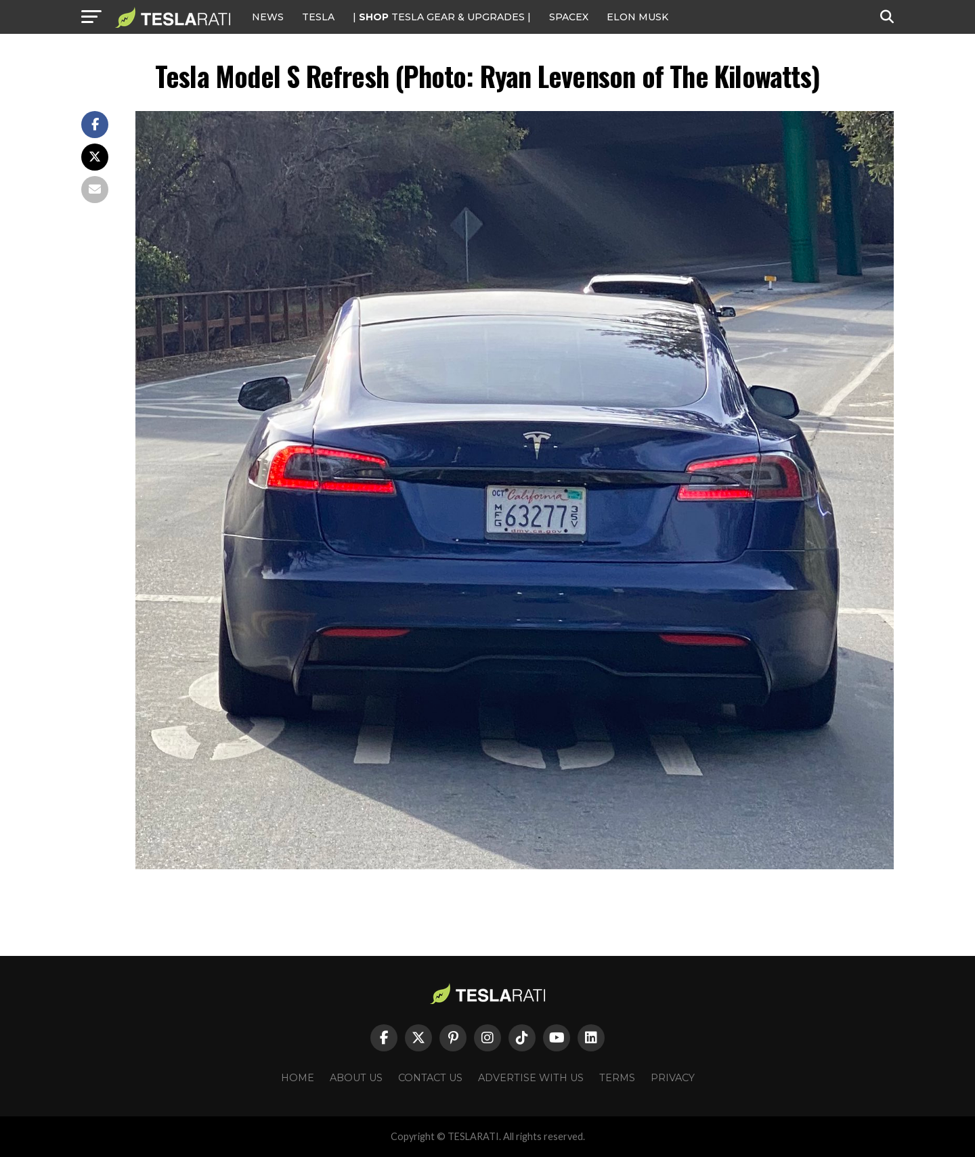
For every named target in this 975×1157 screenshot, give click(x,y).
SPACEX (568, 17)
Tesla (318, 17)
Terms (617, 1078)
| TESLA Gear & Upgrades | (442, 17)
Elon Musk (637, 17)
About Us (356, 1078)
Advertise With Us (531, 1078)
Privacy (673, 1078)
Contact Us (430, 1078)
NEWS (268, 17)
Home (297, 1078)
